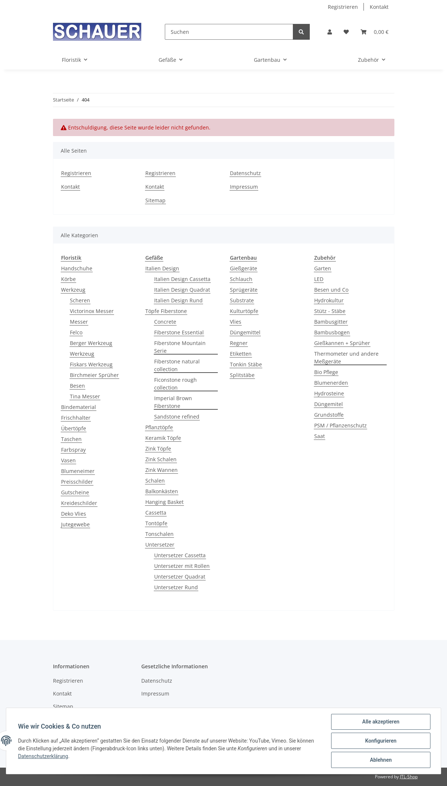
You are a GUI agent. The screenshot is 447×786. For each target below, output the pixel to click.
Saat (319, 436)
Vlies (235, 321)
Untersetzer (159, 544)
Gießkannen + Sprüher (342, 342)
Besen (77, 385)
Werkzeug (73, 289)
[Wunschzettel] (346, 32)
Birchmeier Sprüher (94, 374)
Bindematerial (78, 406)
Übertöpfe (73, 428)
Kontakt (379, 6)
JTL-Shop (409, 776)
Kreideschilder (79, 502)
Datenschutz (245, 173)
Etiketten (241, 353)
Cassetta (155, 512)
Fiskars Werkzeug (91, 364)
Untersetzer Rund (176, 587)
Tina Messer (85, 396)
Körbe (68, 278)
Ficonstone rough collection (175, 383)
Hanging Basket (164, 501)
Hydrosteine (329, 393)
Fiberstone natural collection (177, 365)
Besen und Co (331, 289)
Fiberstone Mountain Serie (180, 346)
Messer (79, 321)
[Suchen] (229, 32)
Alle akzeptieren (380, 722)
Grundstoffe (329, 414)
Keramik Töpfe (163, 437)
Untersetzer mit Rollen (182, 565)
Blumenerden (331, 382)
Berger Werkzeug (91, 342)
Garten (322, 268)
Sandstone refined (176, 416)
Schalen (155, 480)
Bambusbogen (332, 332)
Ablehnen (380, 760)
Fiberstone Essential (179, 332)
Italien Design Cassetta (182, 278)
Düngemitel (328, 404)
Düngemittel (245, 332)
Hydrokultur (329, 300)
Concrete (165, 321)
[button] (330, 32)
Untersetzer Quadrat (179, 576)
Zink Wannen (161, 469)
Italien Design (162, 268)
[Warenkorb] (374, 32)
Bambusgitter (331, 321)
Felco (76, 332)
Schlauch (241, 278)
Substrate (242, 300)
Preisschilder (77, 481)
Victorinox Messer (92, 310)
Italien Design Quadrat (182, 289)
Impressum (244, 186)
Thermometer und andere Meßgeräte (346, 357)
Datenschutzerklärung (43, 756)
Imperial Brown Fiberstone (173, 402)
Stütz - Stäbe (329, 310)
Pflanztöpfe (159, 427)
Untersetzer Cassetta (180, 555)
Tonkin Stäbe (246, 364)
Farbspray (73, 449)
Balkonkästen (161, 491)
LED (318, 278)
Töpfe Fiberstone (166, 310)
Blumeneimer (78, 470)
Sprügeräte (244, 289)
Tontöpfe (156, 523)
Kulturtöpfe (244, 310)
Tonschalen (159, 533)
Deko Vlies (73, 513)
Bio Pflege (326, 372)
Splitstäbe (242, 374)
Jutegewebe (75, 524)
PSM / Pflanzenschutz (340, 425)
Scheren (80, 300)
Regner (239, 342)
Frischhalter (76, 417)
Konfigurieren (380, 741)
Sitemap (155, 200)
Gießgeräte (243, 268)
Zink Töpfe (158, 448)
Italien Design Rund (178, 300)
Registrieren (343, 6)
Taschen (71, 438)
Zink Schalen (161, 459)
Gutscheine (75, 492)
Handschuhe (76, 268)
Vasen (68, 460)
